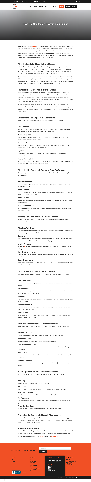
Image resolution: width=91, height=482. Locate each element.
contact (42, 436)
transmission (39, 77)
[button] (30, 6)
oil (24, 246)
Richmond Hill (54, 436)
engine (34, 46)
